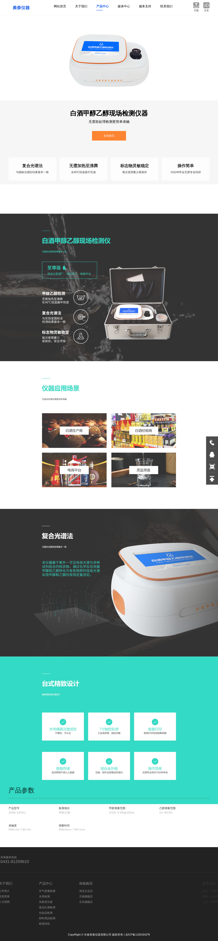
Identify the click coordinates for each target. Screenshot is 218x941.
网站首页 (60, 7)
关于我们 (81, 7)
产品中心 (102, 7)
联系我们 (166, 7)
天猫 (196, 10)
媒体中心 (124, 7)
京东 (206, 10)
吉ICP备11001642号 (137, 934)
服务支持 (145, 7)
